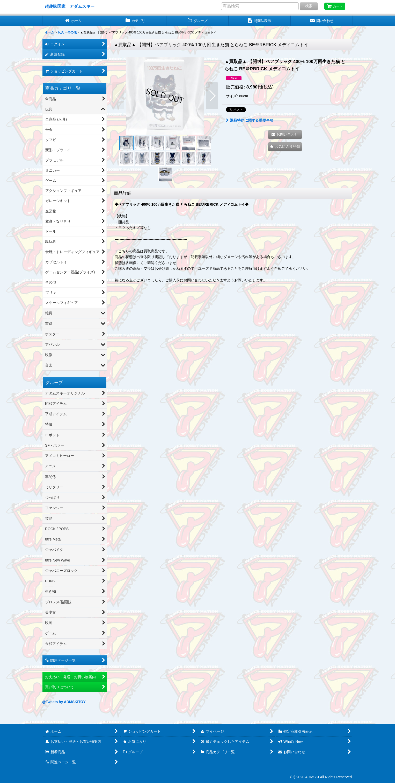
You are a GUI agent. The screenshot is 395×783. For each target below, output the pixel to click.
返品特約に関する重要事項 (249, 120)
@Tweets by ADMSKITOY (64, 702)
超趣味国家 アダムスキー (69, 6)
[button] (118, 95)
